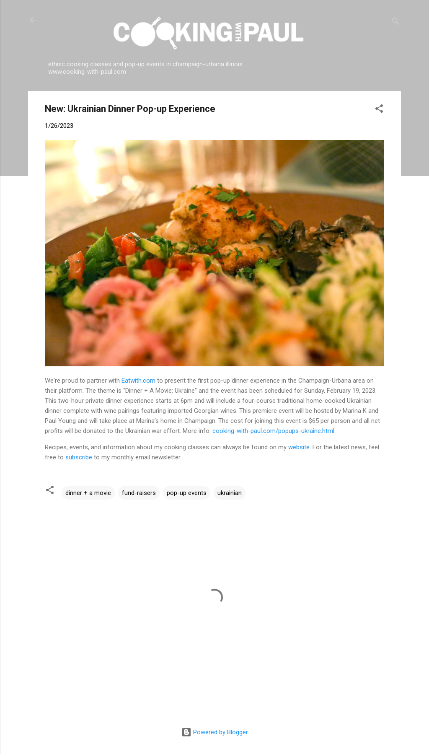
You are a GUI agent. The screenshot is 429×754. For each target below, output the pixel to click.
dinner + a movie (88, 493)
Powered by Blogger (214, 732)
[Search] (396, 23)
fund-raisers (139, 493)
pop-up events (187, 493)
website (299, 447)
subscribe (78, 457)
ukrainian (229, 493)
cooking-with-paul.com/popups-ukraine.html (273, 431)
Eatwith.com (138, 380)
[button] (379, 110)
